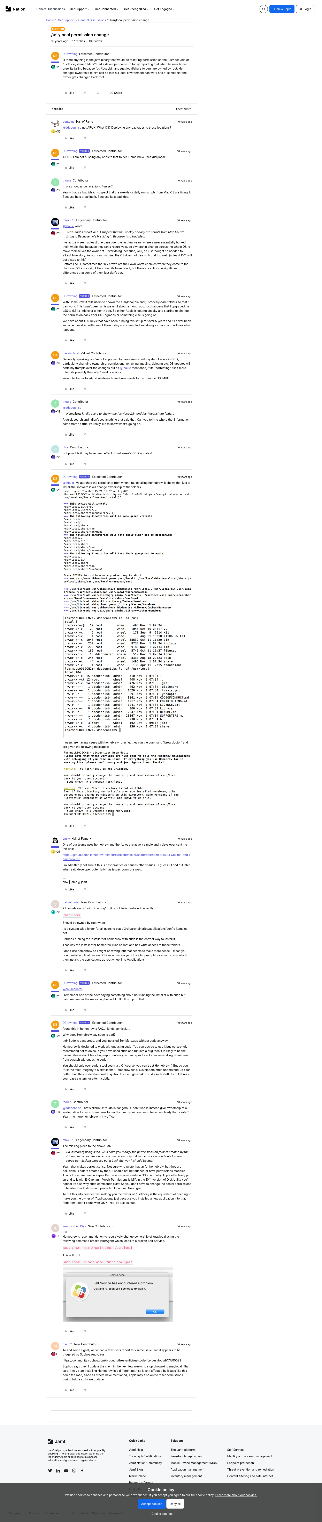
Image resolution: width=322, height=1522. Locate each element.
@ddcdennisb (72, 127)
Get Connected (107, 9)
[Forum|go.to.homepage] (15, 9)
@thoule (68, 226)
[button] (281, 9)
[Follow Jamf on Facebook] (82, 1470)
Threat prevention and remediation (250, 1469)
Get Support (80, 9)
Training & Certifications (145, 1456)
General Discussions (51, 9)
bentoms (69, 121)
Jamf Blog (136, 1469)
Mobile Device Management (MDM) (195, 1463)
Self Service (235, 1449)
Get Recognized (136, 9)
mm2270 (69, 220)
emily (66, 838)
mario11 (67, 1344)
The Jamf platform (183, 1449)
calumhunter (71, 902)
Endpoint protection (240, 1463)
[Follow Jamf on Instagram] (74, 1470)
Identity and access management (249, 1456)
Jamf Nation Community (145, 1463)
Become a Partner (141, 1482)
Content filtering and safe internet (250, 1476)
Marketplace (137, 1476)
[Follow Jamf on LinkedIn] (58, 1470)
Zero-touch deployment (187, 1456)
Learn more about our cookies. (236, 1495)
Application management (187, 1469)
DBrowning (70, 54)
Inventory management (186, 1476)
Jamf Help (136, 1449)
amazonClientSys (74, 1226)
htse (65, 447)
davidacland (71, 353)
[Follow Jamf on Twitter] (50, 1470)
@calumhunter (72, 989)
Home (50, 20)
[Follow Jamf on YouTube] (66, 1470)
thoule (67, 180)
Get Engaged (164, 9)
